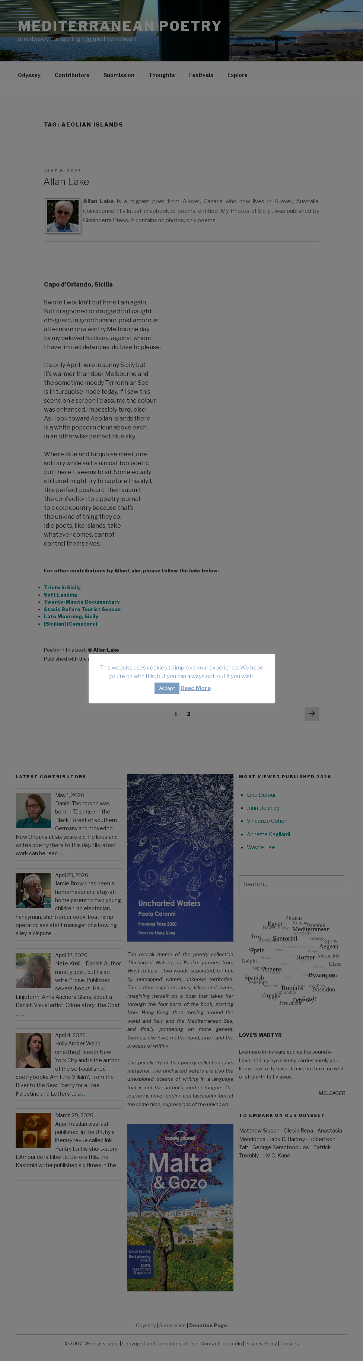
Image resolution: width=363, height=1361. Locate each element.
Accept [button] (167, 688)
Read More (196, 688)
